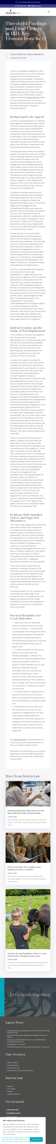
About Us (10, 1086)
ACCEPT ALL (36, 1139)
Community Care (13, 1068)
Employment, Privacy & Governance (20, 1070)
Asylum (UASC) (12, 1063)
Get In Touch (19, 1005)
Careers (10, 1091)
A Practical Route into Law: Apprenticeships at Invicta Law (28, 1047)
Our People (11, 1089)
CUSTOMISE (9, 1139)
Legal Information (13, 1094)
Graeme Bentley (33, 97)
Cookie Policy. (11, 1134)
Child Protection (21, 54)
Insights (38, 54)
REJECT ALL (22, 1139)
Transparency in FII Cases (16, 1044)
